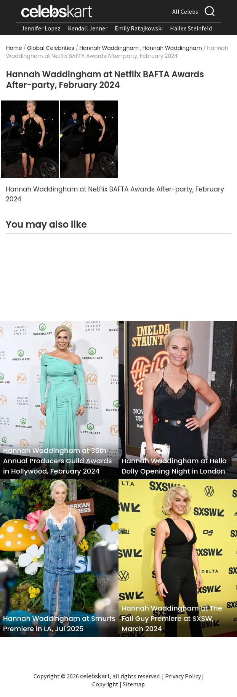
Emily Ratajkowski (139, 28)
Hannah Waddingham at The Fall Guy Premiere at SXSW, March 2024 (172, 618)
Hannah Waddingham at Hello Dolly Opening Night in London (174, 466)
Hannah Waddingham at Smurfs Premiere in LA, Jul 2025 (59, 623)
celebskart (95, 675)
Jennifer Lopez (41, 28)
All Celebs (185, 11)
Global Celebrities (50, 48)
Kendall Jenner (87, 28)
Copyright (105, 684)
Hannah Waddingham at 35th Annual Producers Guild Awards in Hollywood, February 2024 (57, 461)
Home (14, 48)
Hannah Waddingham (109, 48)
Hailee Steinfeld (191, 28)
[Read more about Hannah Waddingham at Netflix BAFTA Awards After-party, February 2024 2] (89, 138)
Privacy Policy (183, 676)
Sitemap (134, 684)
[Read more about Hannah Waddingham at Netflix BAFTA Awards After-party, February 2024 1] (30, 138)
